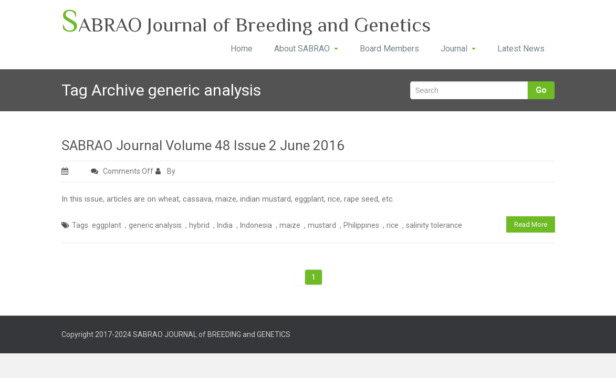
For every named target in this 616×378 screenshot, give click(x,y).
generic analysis (155, 225)
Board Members (389, 49)
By (166, 171)
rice (393, 225)
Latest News (521, 49)
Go (541, 90)
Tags (80, 225)
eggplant (106, 225)
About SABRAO (306, 49)
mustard (322, 225)
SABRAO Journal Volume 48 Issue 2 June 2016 (202, 145)
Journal (458, 49)
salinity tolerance (434, 225)
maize (289, 225)
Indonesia (256, 225)
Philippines (361, 225)
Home (242, 49)
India (225, 225)
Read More (530, 224)
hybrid (199, 225)
